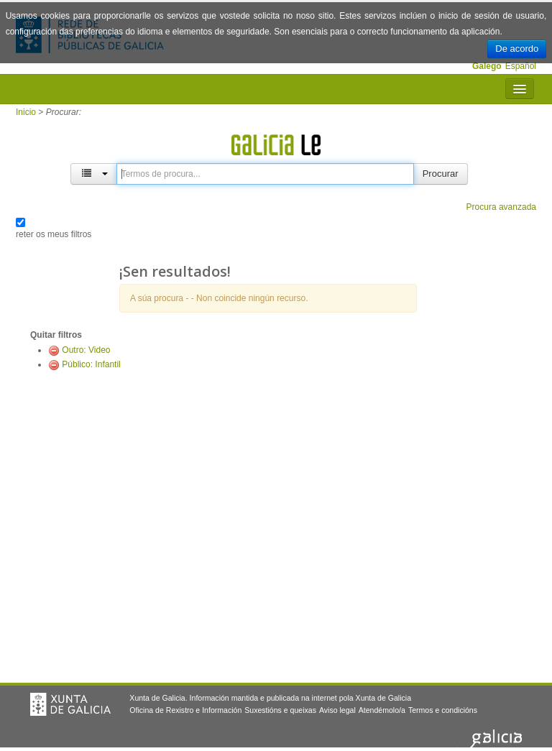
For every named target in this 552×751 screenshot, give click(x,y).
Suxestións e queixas (280, 710)
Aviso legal (337, 710)
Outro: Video (86, 350)
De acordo (516, 48)
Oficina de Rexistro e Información (185, 710)
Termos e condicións (442, 710)
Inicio (26, 112)
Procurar (441, 173)
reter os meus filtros (53, 234)
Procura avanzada (501, 207)
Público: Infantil (91, 364)
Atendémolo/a (382, 710)
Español (520, 66)
